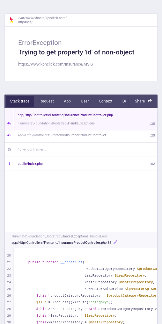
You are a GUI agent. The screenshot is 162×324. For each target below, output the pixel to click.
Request (47, 101)
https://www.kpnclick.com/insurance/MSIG (55, 64)
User (85, 101)
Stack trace (20, 101)
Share (143, 101)
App (67, 101)
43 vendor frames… (32, 149)
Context (105, 101)
